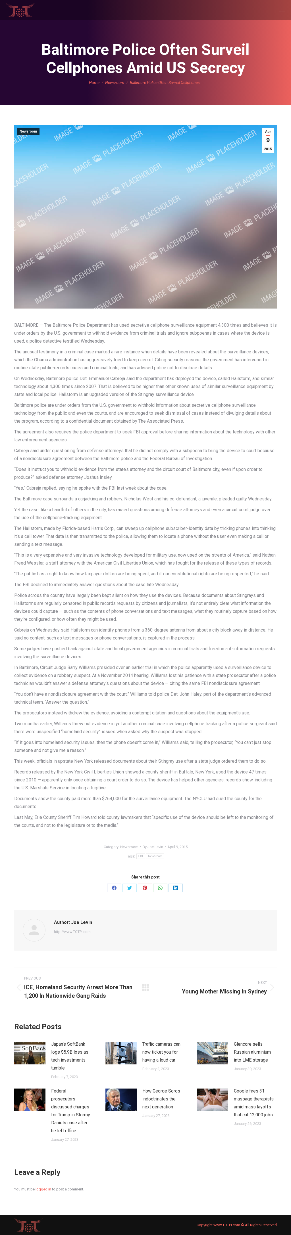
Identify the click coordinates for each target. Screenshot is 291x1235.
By (153, 847)
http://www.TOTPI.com (72, 932)
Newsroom (28, 131)
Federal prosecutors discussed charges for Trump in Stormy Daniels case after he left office (70, 1110)
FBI (140, 856)
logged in (43, 1189)
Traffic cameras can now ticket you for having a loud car (161, 1052)
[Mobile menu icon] (281, 10)
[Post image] (29, 1053)
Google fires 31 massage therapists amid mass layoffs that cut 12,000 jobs (254, 1102)
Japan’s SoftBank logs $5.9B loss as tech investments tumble (69, 1056)
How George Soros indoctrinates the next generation (161, 1099)
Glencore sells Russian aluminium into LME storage (252, 1052)
